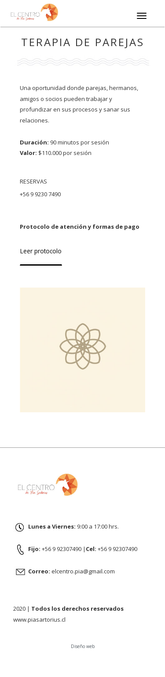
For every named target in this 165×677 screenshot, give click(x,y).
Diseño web (83, 646)
